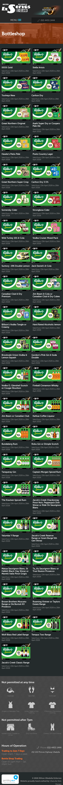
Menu (15, 20)
